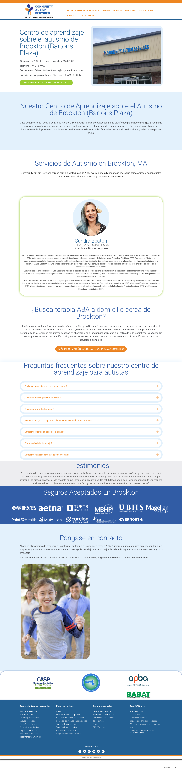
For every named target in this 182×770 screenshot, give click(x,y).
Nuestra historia (136, 714)
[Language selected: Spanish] (170, 767)
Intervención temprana (66, 730)
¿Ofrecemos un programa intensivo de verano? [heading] (46, 454)
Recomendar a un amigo (30, 737)
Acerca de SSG (146, 10)
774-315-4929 (37, 65)
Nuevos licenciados (28, 721)
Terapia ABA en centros (66, 724)
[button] (157, 386)
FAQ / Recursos (99, 727)
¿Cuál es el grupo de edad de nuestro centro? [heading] (45, 386)
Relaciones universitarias (103, 714)
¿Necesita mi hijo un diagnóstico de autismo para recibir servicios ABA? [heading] (58, 420)
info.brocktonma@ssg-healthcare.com (62, 70)
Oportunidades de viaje (29, 727)
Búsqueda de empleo (29, 711)
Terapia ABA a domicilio (66, 727)
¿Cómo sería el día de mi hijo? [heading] (37, 443)
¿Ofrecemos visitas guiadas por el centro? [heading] (43, 432)
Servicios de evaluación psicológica (71, 721)
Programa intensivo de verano (69, 734)
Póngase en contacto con (80, 16)
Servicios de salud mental (104, 718)
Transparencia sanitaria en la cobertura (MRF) (142, 731)
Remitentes (130, 10)
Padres (106, 10)
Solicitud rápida (26, 714)
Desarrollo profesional (29, 734)
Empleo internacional (29, 730)
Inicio (70, 10)
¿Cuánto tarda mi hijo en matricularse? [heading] (42, 397)
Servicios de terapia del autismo (70, 718)
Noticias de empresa (139, 718)
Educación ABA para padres (68, 714)
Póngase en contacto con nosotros (145, 724)
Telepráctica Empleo (28, 724)
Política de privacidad (91, 746)
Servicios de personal (102, 711)
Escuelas (117, 10)
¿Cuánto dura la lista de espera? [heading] (38, 409)
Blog (95, 724)
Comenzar (60, 711)
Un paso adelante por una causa (143, 721)
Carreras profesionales (87, 10)
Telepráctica (98, 721)
